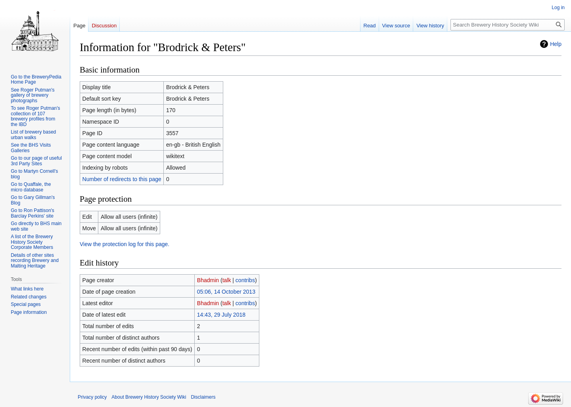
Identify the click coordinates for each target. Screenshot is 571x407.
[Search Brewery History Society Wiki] (507, 25)
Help (555, 44)
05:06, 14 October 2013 (226, 292)
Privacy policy (92, 397)
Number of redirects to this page (121, 179)
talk (226, 280)
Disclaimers (203, 397)
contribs (245, 280)
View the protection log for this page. (124, 244)
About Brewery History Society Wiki (148, 397)
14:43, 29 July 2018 (221, 314)
